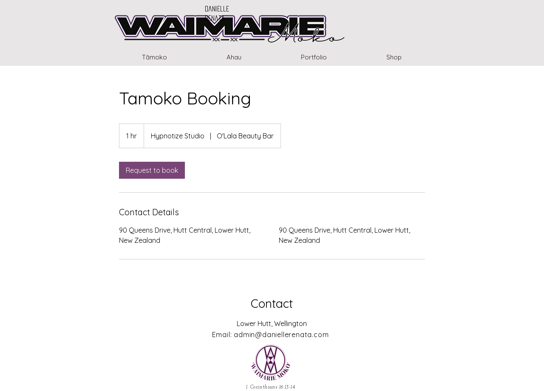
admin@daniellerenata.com (281, 334)
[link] (152, 170)
